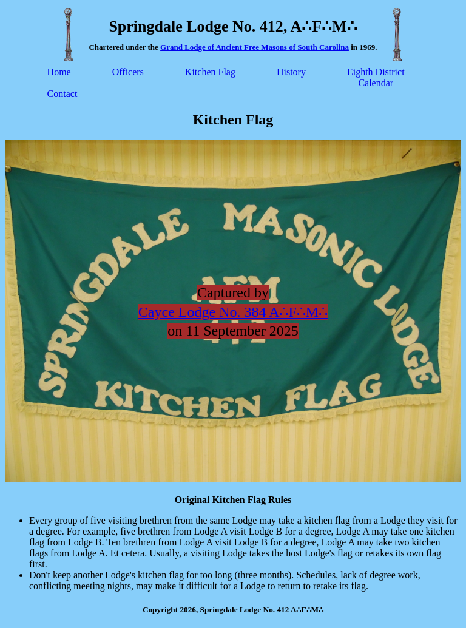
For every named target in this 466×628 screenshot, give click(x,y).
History (291, 72)
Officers (128, 72)
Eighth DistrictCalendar (376, 77)
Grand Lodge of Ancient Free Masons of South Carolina (254, 47)
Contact (62, 94)
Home (59, 72)
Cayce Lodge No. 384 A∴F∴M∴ (233, 312)
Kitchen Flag (210, 72)
